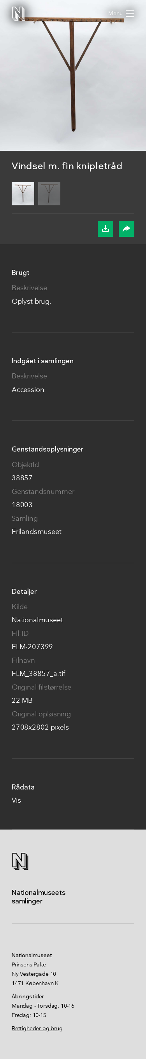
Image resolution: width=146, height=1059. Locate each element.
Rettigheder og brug (37, 1028)
